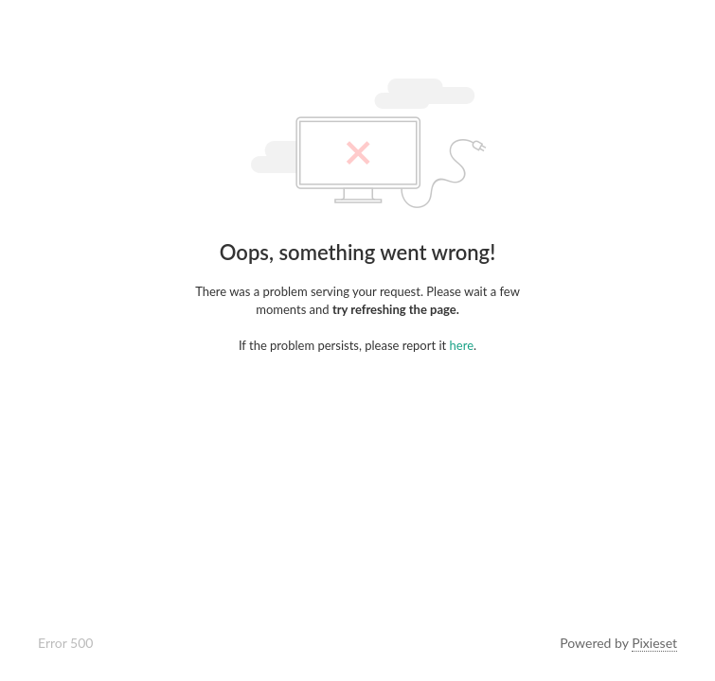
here (462, 345)
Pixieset (654, 643)
